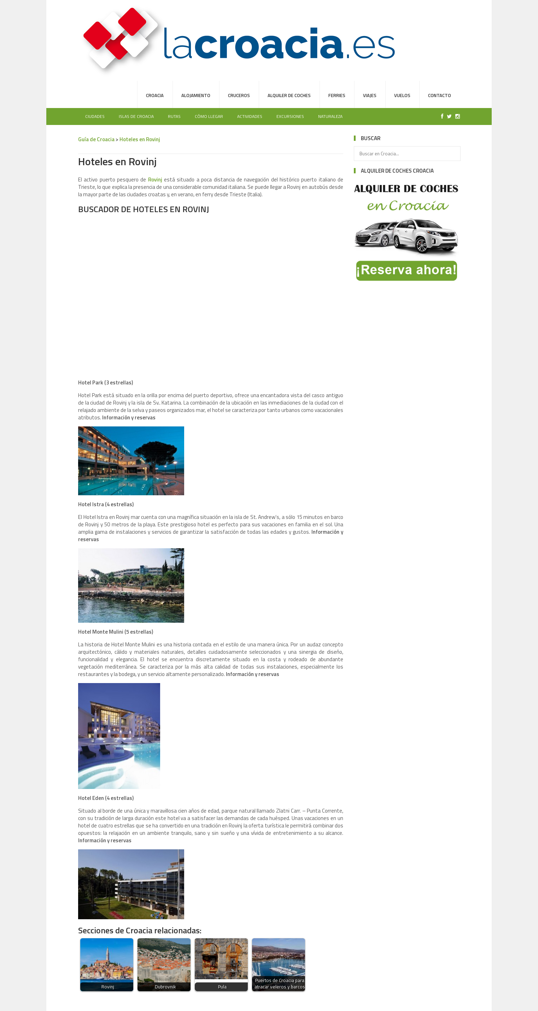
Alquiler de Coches (289, 95)
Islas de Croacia (136, 116)
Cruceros (239, 95)
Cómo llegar (209, 116)
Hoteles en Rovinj (139, 139)
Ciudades (95, 116)
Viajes (369, 95)
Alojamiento (195, 95)
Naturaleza (330, 116)
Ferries (336, 95)
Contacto (439, 95)
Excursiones (290, 116)
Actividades (249, 116)
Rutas (174, 116)
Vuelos (402, 95)
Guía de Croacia (96, 139)
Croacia (155, 95)
